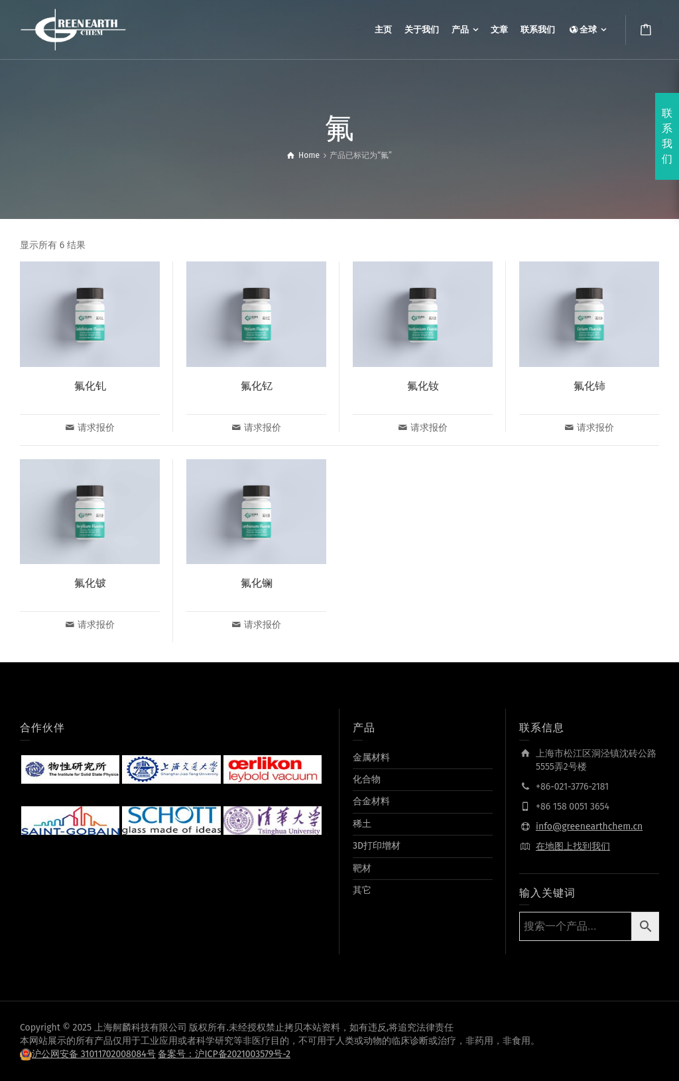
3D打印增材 (377, 845)
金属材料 (371, 757)
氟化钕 (423, 386)
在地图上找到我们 (573, 846)
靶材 (362, 868)
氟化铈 (589, 386)
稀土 (362, 823)
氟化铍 (90, 583)
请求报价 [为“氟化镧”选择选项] (262, 624)
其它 (362, 890)
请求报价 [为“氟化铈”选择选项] (595, 427)
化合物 (367, 779)
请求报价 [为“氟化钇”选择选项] (262, 427)
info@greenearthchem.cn (589, 826)
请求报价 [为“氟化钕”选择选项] (429, 427)
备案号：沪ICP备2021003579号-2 (224, 1054)
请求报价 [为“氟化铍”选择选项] (96, 624)
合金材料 (371, 801)
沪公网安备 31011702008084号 (94, 1054)
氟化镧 (257, 583)
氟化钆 (90, 386)
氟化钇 (257, 386)
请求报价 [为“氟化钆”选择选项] (96, 427)
